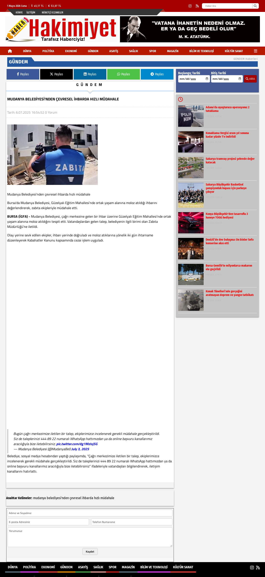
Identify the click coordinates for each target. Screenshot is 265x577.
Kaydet (90, 523)
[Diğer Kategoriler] (255, 51)
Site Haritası (15, 573)
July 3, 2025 (80, 448)
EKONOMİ (71, 51)
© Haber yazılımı (237, 573)
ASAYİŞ (113, 51)
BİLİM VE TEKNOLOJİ (201, 51)
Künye (19, 12)
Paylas (23, 74)
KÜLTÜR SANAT (234, 51)
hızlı (97, 470)
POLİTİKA (48, 51)
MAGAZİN (172, 51)
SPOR (152, 51)
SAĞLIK (133, 51)
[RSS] (197, 6)
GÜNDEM (93, 51)
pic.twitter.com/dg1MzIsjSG (76, 443)
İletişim (31, 12)
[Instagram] (190, 6)
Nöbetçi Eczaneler (52, 12)
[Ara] (255, 6)
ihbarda (87, 470)
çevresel (75, 470)
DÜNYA (27, 51)
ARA (250, 78)
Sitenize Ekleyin (38, 573)
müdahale (107, 470)
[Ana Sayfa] (10, 51)
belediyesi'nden (58, 470)
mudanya (39, 470)
